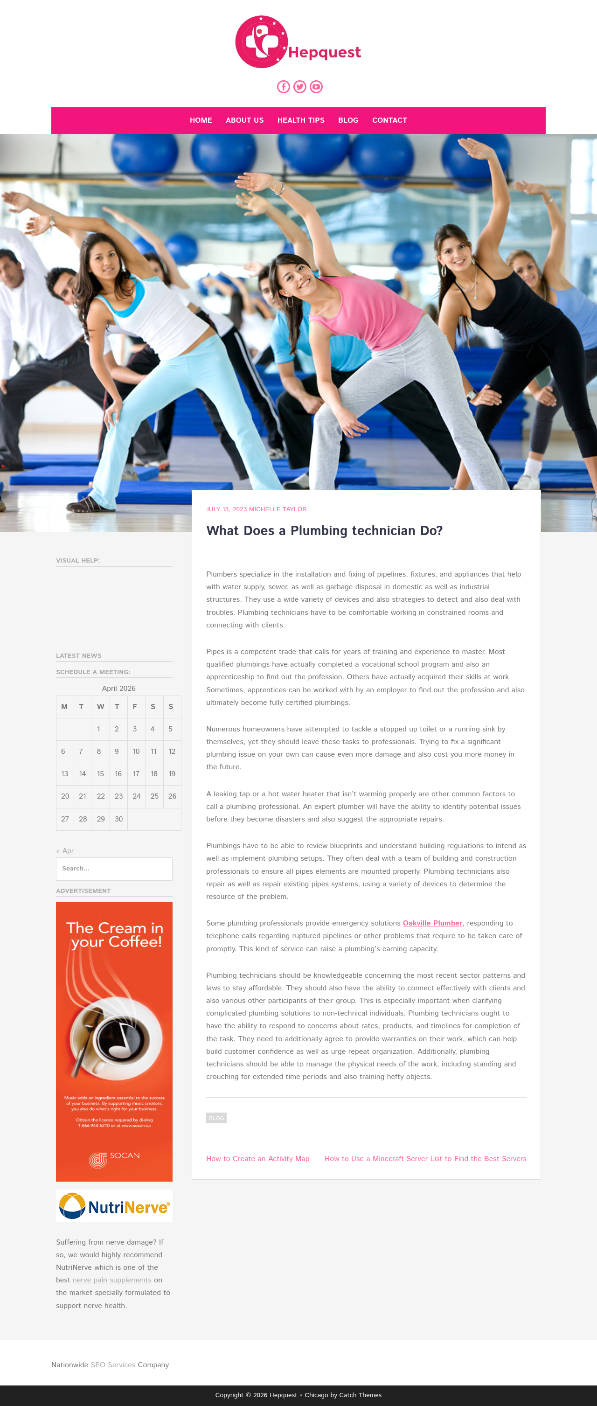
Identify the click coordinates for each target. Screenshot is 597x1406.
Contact (389, 120)
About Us (245, 120)
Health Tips (301, 120)
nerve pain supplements (112, 1280)
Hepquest (283, 1395)
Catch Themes (361, 1395)
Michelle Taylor (278, 509)
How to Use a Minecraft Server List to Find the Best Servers (426, 1159)
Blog (348, 120)
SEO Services (112, 1365)
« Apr (65, 851)
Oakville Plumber (432, 923)
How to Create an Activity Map (257, 1159)
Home (201, 120)
